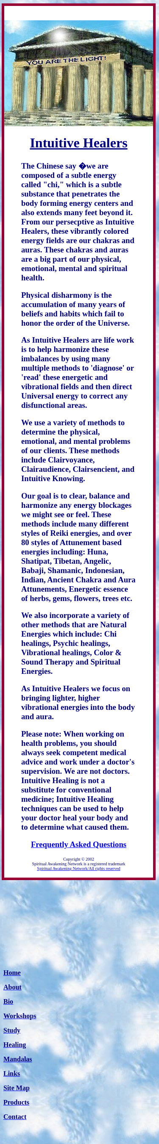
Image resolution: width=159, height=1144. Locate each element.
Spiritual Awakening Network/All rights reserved (78, 868)
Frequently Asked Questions (78, 844)
